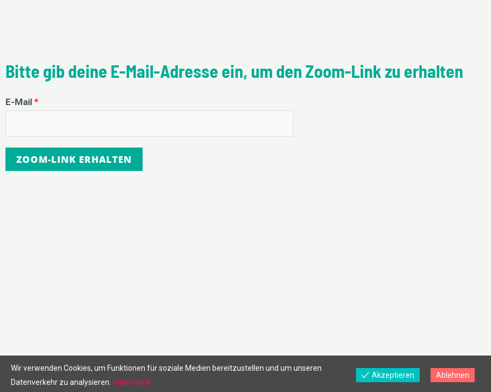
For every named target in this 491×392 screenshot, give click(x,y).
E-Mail (22, 101)
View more (131, 382)
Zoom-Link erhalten (74, 159)
